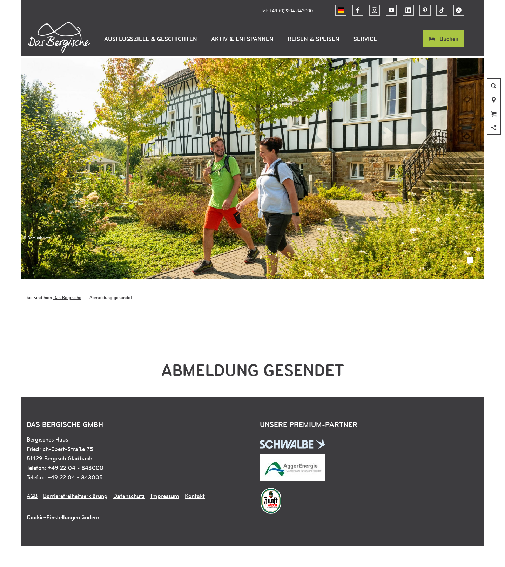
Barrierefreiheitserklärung (75, 496)
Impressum (164, 496)
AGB (32, 496)
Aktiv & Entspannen (242, 39)
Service (365, 39)
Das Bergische (67, 297)
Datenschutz (129, 496)
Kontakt (195, 496)
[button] (357, 10)
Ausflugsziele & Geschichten (150, 39)
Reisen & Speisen (313, 39)
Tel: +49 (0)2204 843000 (287, 10)
